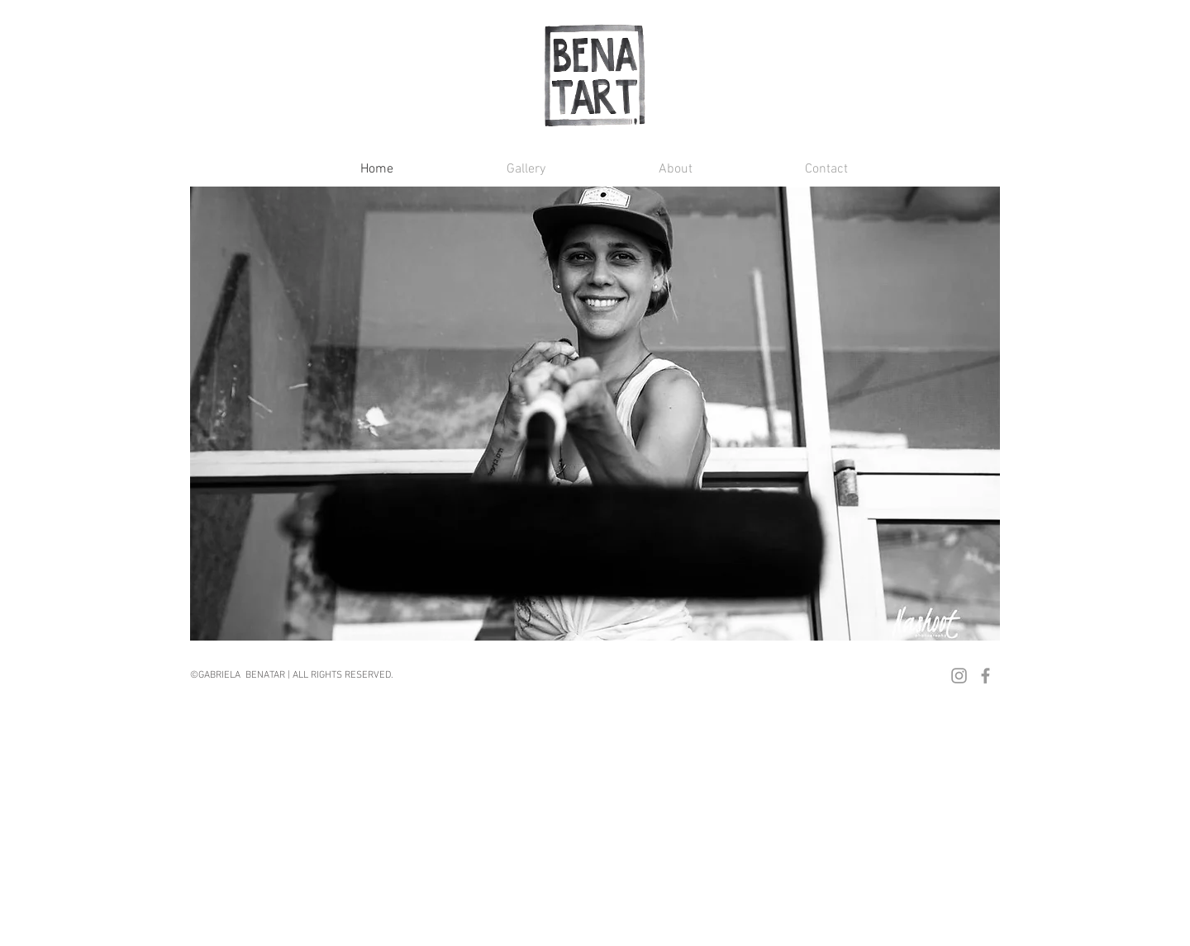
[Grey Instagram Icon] (959, 675)
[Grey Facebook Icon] (985, 675)
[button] (482, 170)
